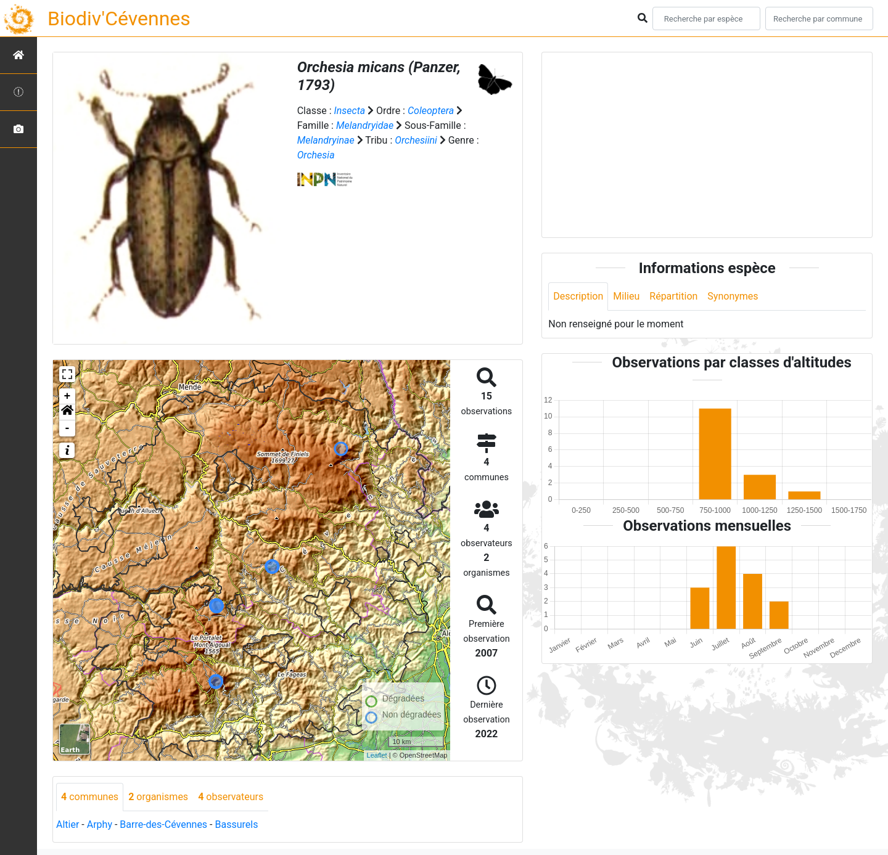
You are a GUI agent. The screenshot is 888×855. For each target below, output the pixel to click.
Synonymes (732, 296)
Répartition (673, 296)
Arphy (99, 824)
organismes (158, 797)
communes (89, 797)
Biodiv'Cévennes (119, 18)
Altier (67, 824)
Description (578, 296)
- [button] (67, 428)
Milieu (626, 296)
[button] (67, 412)
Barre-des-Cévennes (163, 824)
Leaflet (377, 755)
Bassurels (236, 824)
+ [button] (67, 396)
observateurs (230, 797)
